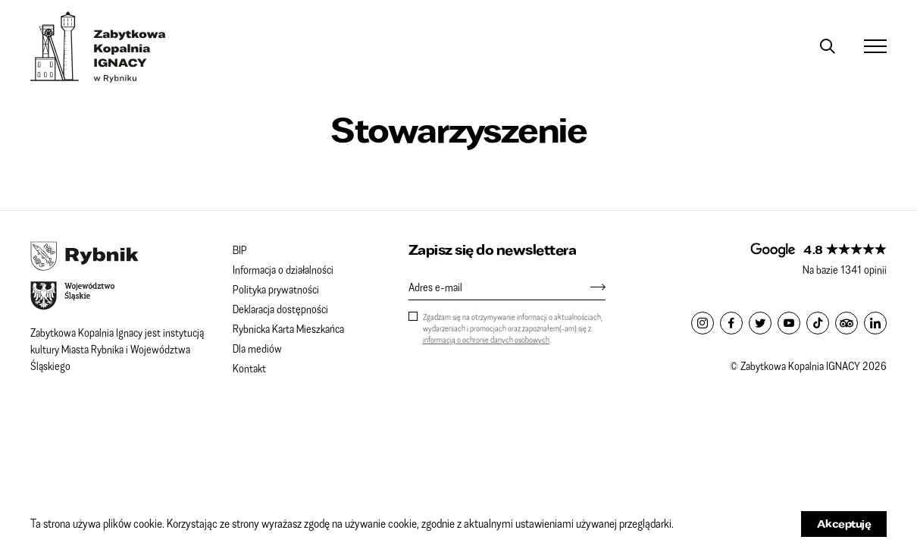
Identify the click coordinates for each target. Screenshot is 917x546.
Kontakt (249, 368)
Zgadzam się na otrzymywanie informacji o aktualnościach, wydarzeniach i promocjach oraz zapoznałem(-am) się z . (512, 328)
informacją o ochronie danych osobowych (486, 339)
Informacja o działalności (283, 269)
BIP (240, 249)
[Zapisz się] (590, 287)
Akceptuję (844, 523)
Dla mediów (257, 348)
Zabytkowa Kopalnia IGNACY (98, 47)
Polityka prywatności (276, 289)
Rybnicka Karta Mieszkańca (288, 328)
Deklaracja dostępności (280, 308)
